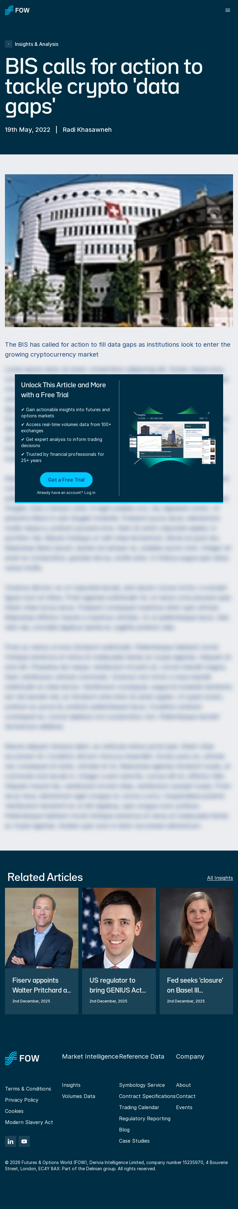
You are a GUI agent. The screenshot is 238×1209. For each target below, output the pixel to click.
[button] (66, 484)
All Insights (220, 878)
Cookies (14, 1111)
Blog (124, 1130)
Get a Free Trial (66, 480)
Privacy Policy (21, 1100)
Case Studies (134, 1141)
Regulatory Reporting (144, 1118)
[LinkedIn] (10, 1141)
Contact (186, 1096)
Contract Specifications (147, 1096)
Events (184, 1107)
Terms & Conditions (28, 1089)
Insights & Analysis (31, 44)
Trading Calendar (139, 1107)
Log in (89, 492)
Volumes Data (78, 1096)
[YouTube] (24, 1141)
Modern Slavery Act (29, 1122)
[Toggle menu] (228, 10)
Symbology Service (142, 1085)
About (183, 1085)
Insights (71, 1085)
